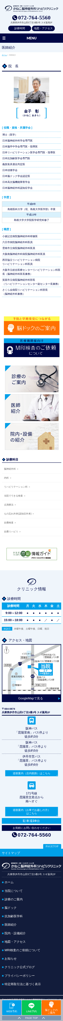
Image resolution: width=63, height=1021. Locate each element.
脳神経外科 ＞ (11, 468)
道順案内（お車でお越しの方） (31, 812)
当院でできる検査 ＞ (15, 495)
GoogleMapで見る (30, 698)
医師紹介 (11, 924)
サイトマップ (11, 853)
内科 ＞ (8, 477)
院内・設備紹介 (15, 933)
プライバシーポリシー (20, 975)
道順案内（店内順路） (31, 773)
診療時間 (19, 28)
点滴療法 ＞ (10, 504)
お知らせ (11, 958)
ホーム (9, 882)
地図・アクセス (43, 28)
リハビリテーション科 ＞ (17, 486)
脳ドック (11, 907)
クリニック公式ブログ (20, 967)
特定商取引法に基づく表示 (23, 984)
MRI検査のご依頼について (22, 950)
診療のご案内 (14, 899)
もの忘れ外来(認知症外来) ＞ (19, 513)
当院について (14, 891)
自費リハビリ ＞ (12, 531)
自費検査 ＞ (10, 522)
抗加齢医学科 (14, 916)
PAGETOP (52, 846)
